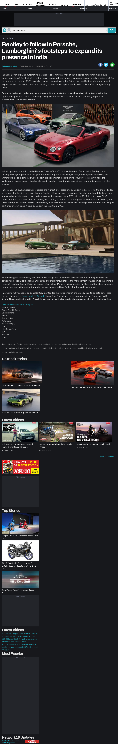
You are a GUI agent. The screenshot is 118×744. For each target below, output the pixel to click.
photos (53, 5)
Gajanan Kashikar (9, 66)
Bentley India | (23, 344)
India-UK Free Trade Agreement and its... (21, 412)
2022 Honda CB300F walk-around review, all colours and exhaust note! (20, 640)
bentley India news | (73, 348)
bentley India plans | (85, 344)
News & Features (41, 5)
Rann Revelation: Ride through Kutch (93, 444)
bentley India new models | (94, 348)
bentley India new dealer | (13, 348)
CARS (7, 5)
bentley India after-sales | (53, 348)
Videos (64, 5)
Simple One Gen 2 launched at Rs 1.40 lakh (20, 537)
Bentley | (12, 344)
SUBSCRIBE (90, 6)
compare (76, 5)
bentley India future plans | (13, 352)
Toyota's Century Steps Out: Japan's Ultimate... (92, 387)
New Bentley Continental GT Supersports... (22, 385)
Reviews (27, 5)
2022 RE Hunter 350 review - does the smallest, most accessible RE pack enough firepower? (20, 647)
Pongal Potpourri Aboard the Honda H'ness (55, 445)
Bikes (16, 5)
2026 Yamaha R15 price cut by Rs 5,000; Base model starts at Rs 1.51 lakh (19, 566)
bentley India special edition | (42, 344)
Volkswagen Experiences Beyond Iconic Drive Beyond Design (17, 445)
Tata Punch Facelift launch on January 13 (19, 591)
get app (111, 4)
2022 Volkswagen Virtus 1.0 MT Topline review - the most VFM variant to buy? (19, 635)
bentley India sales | (33, 348)
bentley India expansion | (65, 344)
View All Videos (107, 456)
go (111, 30)
